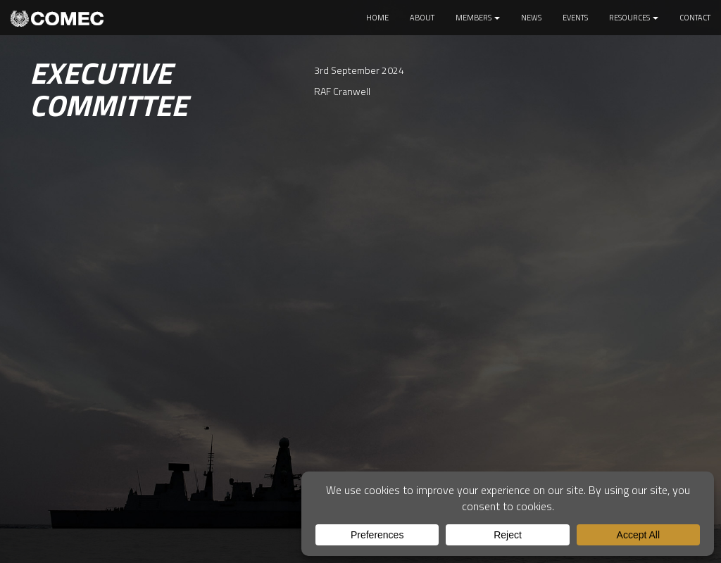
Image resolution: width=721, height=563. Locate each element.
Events (575, 17)
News (531, 17)
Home (377, 17)
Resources (633, 17)
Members (478, 17)
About (422, 17)
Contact (694, 17)
